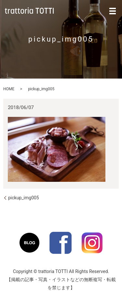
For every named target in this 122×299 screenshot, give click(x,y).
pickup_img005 (23, 197)
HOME (8, 89)
